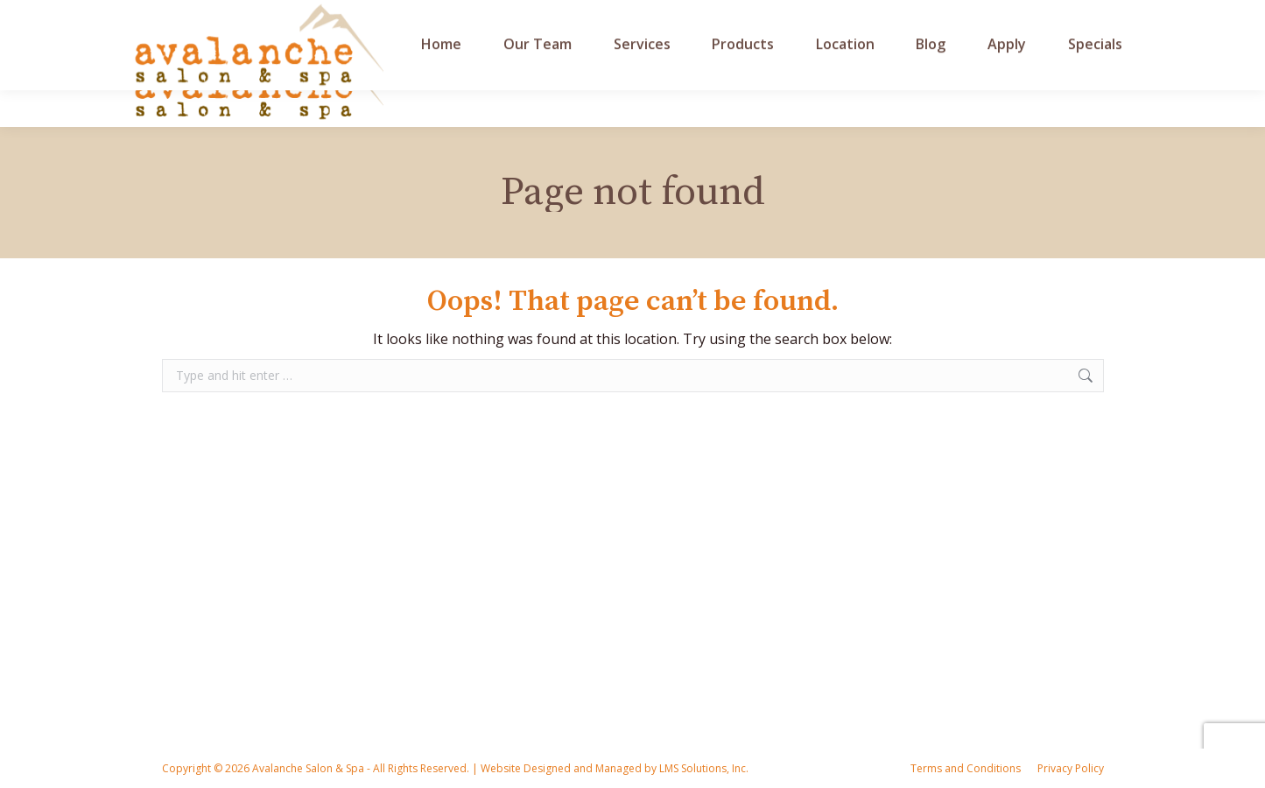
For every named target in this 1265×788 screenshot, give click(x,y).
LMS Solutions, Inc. (702, 768)
